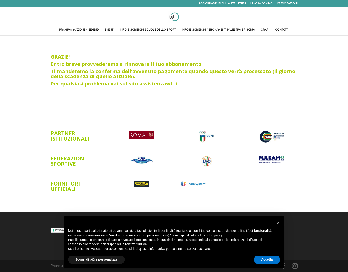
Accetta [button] (267, 259)
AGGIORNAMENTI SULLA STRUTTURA (222, 3)
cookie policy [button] (213, 235)
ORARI (265, 30)
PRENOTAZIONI (287, 3)
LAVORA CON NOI (261, 3)
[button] (278, 223)
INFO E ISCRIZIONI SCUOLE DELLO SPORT (148, 30)
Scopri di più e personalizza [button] (96, 259)
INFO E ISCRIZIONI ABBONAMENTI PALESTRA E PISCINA (218, 30)
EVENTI (109, 30)
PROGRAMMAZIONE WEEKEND (79, 30)
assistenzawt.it (159, 83)
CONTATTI (281, 30)
